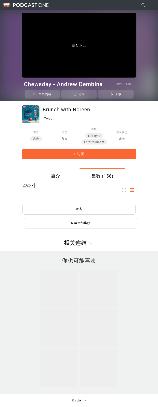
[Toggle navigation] (151, 5)
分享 (81, 94)
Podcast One (30, 5)
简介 (55, 176)
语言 (64, 132)
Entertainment (94, 142)
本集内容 (45, 94)
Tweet (49, 119)
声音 (36, 139)
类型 (36, 132)
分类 (93, 129)
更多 (79, 209)
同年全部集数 (80, 223)
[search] (143, 5)
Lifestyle (94, 135)
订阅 (80, 154)
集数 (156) (102, 176)
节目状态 (122, 132)
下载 (118, 94)
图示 (125, 190)
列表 (133, 190)
